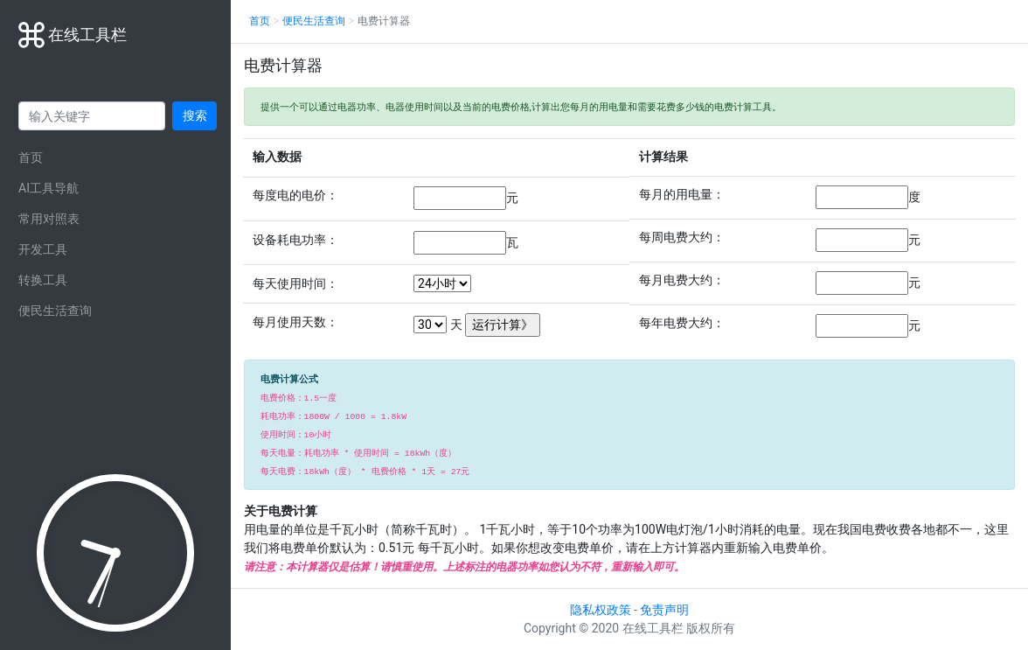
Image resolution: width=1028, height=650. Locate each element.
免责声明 (664, 610)
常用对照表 (49, 219)
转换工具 (42, 280)
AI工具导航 (48, 188)
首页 (30, 157)
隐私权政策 (600, 610)
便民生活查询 (55, 311)
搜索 (195, 115)
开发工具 (42, 249)
